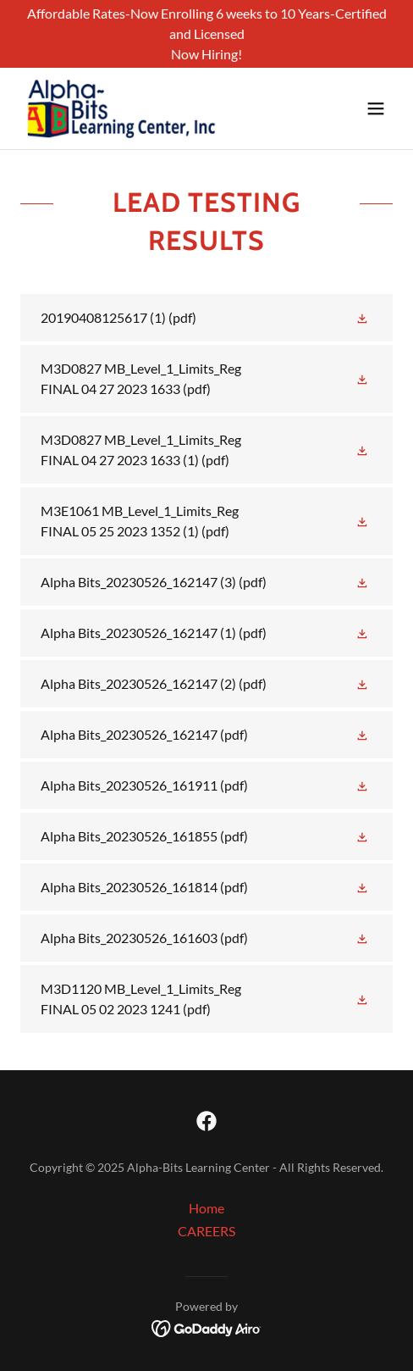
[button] (376, 108)
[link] (122, 108)
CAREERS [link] (206, 1231)
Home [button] (206, 1208)
